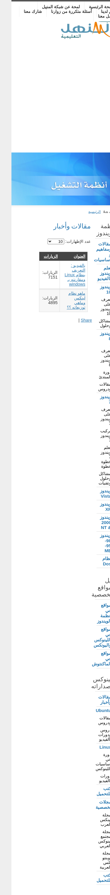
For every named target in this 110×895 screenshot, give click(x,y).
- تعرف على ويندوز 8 (94, 355)
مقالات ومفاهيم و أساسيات (92, 251)
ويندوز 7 (94, 399)
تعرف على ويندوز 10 (94, 306)
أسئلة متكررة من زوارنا (60, 11)
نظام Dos (95, 561)
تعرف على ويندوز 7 (94, 416)
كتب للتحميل (92, 791)
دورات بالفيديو (94, 778)
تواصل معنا (96, 16)
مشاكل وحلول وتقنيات (93, 478)
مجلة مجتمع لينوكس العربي (93, 838)
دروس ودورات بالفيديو (93, 735)
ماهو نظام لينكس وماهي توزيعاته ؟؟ (64, 300)
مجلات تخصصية (92, 804)
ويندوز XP (94, 506)
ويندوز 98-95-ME (94, 543)
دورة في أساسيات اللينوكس (92, 761)
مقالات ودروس (93, 386)
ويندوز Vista (94, 493)
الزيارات (39, 256)
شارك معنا (21, 11)
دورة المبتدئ (93, 374)
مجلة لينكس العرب (94, 820)
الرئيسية (83, 212)
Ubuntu (92, 710)
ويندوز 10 (94, 289)
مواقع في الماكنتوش (92, 658)
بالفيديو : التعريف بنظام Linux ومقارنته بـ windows (63, 275)
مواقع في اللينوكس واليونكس (92, 637)
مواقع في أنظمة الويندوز (93, 613)
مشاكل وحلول (93, 323)
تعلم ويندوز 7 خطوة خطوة (94, 457)
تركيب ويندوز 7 (94, 435)
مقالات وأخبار (93, 699)
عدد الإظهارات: (66, 241)
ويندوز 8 (94, 336)
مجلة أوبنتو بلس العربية (94, 860)
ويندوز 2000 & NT (94, 522)
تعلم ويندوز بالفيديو (93, 273)
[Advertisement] (55, 95)
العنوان (68, 256)
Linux (94, 747)
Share (74, 320)
